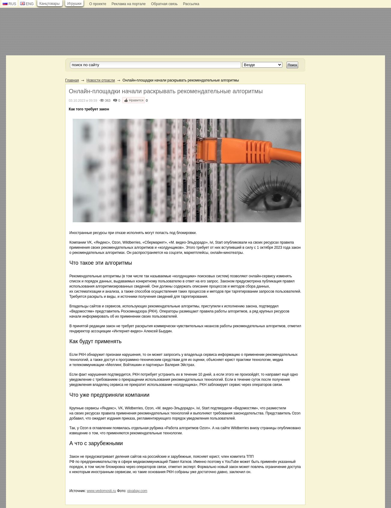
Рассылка (191, 4)
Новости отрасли (100, 80)
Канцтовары (49, 4)
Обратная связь (164, 4)
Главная (72, 80)
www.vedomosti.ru (101, 491)
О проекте (97, 4)
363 (108, 100)
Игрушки (74, 4)
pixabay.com (137, 491)
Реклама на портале (129, 4)
